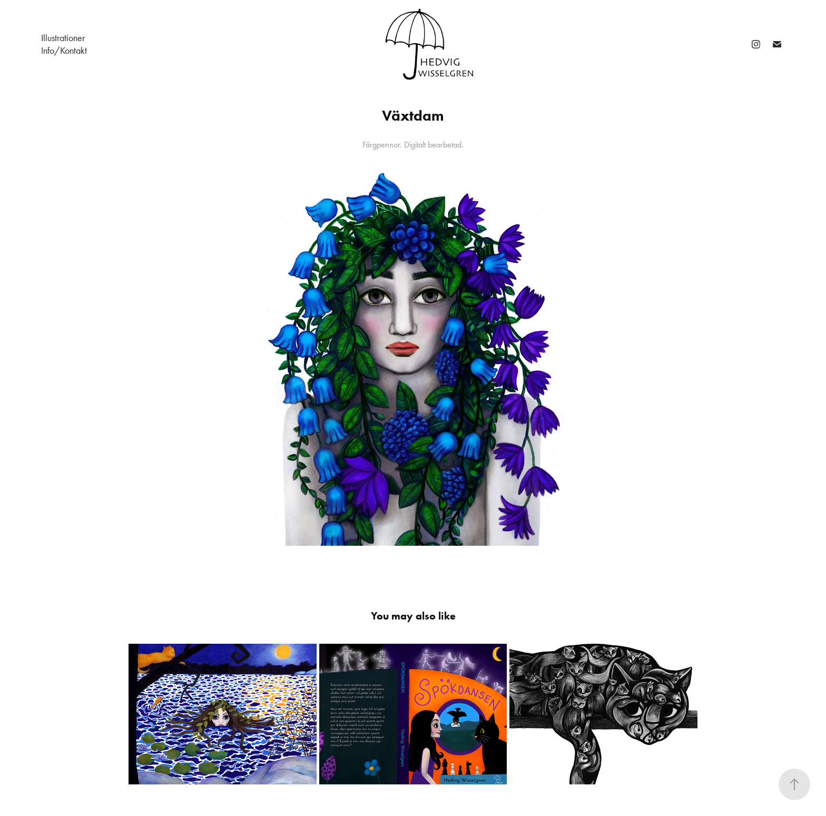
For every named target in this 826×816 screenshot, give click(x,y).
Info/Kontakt (64, 50)
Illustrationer (63, 38)
